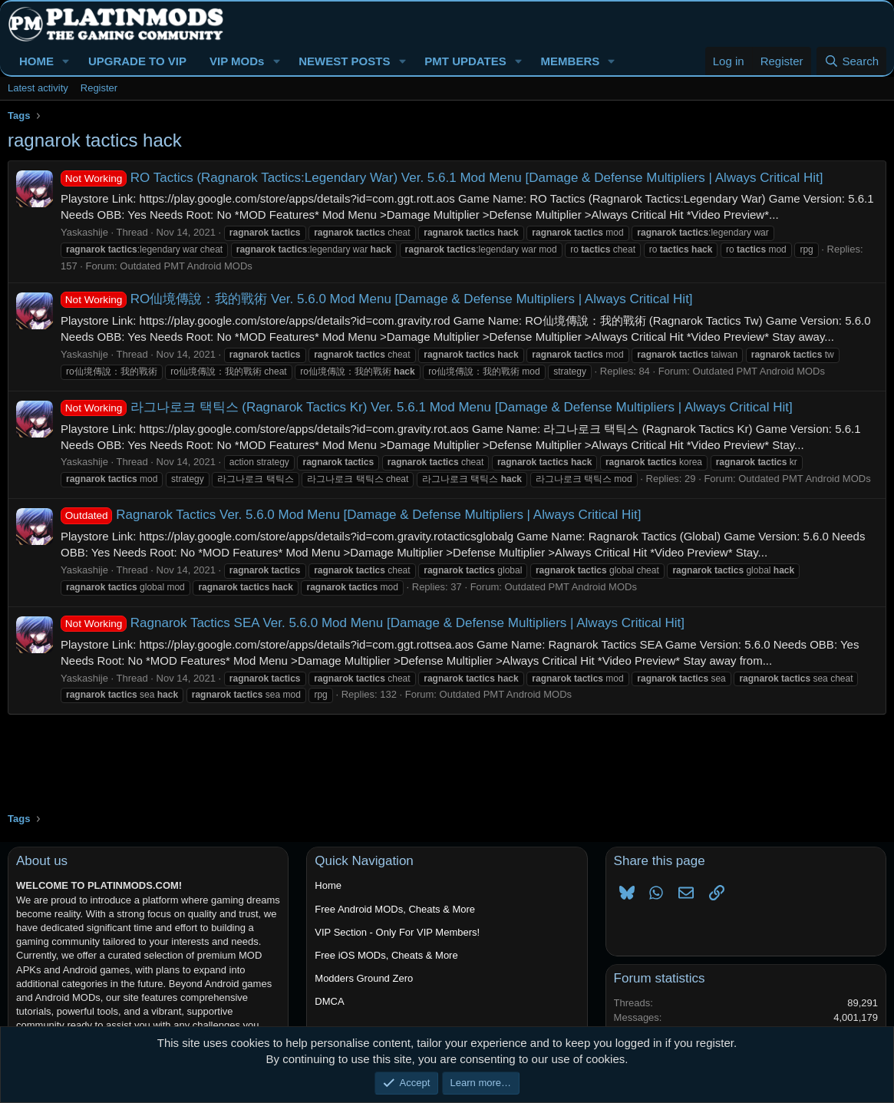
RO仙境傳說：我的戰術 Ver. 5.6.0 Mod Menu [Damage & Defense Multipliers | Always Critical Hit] (377, 299)
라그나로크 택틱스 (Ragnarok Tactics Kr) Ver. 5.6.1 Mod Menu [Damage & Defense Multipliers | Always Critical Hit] (427, 407)
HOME (36, 61)
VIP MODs (236, 61)
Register (99, 88)
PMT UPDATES (465, 61)
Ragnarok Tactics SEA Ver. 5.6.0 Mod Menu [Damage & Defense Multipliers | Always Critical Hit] (373, 623)
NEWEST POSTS (344, 61)
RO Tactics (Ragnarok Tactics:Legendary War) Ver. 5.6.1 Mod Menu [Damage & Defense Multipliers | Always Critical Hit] (442, 177)
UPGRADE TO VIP (137, 61)
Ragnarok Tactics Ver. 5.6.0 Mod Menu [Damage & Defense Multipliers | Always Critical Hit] (351, 514)
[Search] (851, 61)
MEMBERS (570, 61)
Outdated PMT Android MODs (186, 266)
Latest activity (38, 88)
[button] (66, 61)
